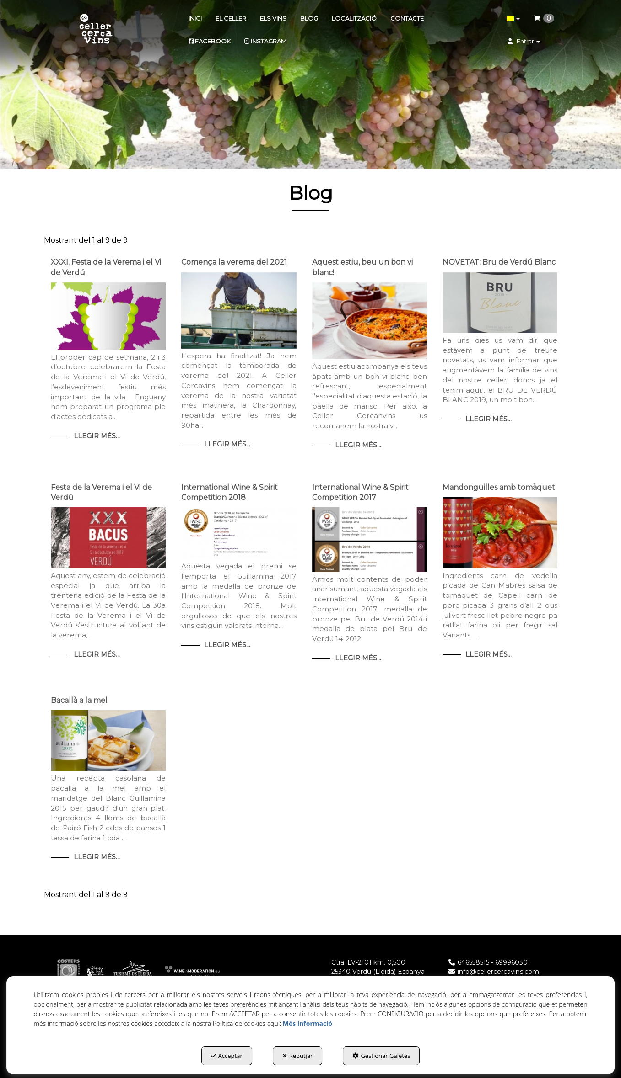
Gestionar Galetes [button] (381, 1055)
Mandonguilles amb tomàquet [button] (499, 487)
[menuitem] (195, 18)
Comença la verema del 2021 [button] (234, 262)
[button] (96, 30)
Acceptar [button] (227, 1055)
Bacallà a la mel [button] (79, 700)
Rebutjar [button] (297, 1055)
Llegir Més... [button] (97, 436)
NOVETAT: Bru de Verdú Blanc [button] (499, 262)
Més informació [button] (307, 1023)
